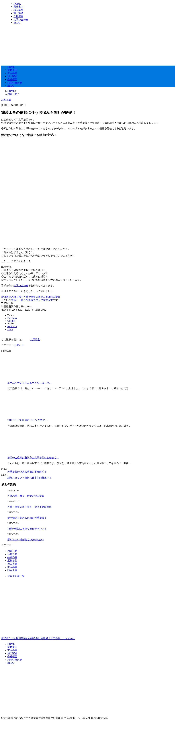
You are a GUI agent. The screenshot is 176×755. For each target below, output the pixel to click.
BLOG (17, 22)
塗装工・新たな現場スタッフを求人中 (32, 300)
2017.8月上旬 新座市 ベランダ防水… (27, 420)
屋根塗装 (12, 560)
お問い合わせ (21, 19)
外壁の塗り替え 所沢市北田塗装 (25, 496)
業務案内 (18, 6)
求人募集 (18, 10)
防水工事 (12, 570)
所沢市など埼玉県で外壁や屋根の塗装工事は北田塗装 (30, 297)
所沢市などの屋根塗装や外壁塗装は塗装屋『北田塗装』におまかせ (88, 625)
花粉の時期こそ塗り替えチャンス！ (27, 528)
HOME (17, 3)
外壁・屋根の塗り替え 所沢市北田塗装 (29, 507)
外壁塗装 (12, 557)
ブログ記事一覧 (16, 576)
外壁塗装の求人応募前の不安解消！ (27, 471)
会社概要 (18, 16)
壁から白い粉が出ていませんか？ (25, 539)
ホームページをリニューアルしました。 (29, 382)
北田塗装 (35, 339)
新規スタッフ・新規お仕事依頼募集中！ (29, 477)
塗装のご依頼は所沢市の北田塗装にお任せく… (33, 457)
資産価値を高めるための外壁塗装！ (27, 517)
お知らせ (19, 345)
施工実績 (18, 13)
